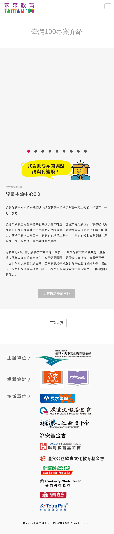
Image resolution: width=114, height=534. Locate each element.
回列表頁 (56, 323)
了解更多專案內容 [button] (56, 293)
